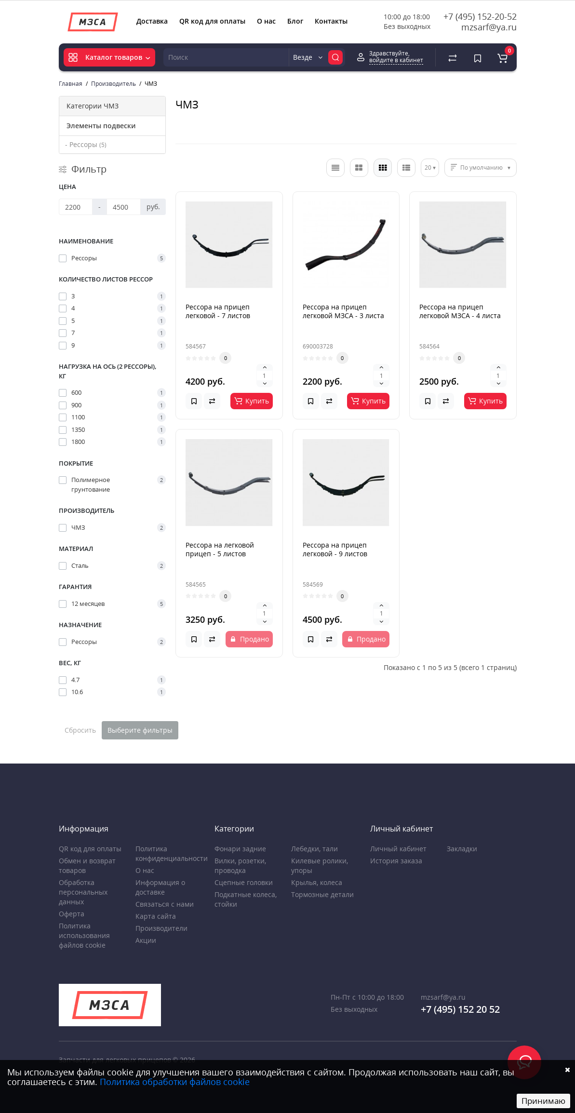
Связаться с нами (164, 904)
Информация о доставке (160, 887)
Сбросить (80, 730)
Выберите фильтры (140, 730)
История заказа (396, 860)
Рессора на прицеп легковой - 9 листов (335, 549)
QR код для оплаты (212, 21)
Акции (145, 940)
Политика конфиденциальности (171, 853)
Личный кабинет (398, 848)
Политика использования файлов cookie (84, 935)
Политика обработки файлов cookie (175, 1081)
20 (428, 167)
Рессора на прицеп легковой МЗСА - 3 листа (343, 311)
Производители (161, 928)
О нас (266, 21)
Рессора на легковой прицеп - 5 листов (220, 549)
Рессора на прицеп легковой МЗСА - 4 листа (460, 311)
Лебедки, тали (314, 848)
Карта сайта (155, 916)
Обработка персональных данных (83, 892)
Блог (295, 21)
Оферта (71, 913)
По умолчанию (481, 167)
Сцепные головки (243, 882)
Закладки (462, 848)
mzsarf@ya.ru (489, 27)
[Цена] (76, 207)
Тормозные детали (322, 894)
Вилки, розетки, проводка (240, 865)
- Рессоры (86, 144)
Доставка (152, 21)
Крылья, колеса (316, 882)
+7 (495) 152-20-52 (480, 16)
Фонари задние (240, 848)
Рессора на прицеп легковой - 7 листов (218, 311)
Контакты (331, 21)
